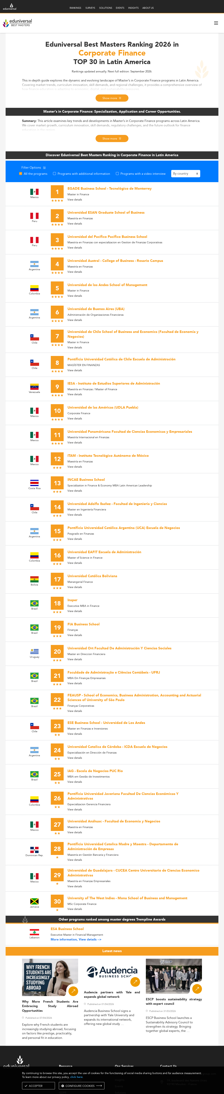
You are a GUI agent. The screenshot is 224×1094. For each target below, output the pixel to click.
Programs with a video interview (143, 173)
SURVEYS (90, 8)
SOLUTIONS (105, 8)
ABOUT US (148, 8)
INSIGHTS (133, 8)
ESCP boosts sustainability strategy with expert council (174, 1001)
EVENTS (120, 8)
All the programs (35, 173)
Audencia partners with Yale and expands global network (112, 994)
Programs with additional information (84, 173)
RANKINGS (75, 8)
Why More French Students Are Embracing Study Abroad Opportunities (50, 1006)
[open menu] (216, 23)
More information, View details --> (76, 939)
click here (76, 1077)
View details (75, 199)
